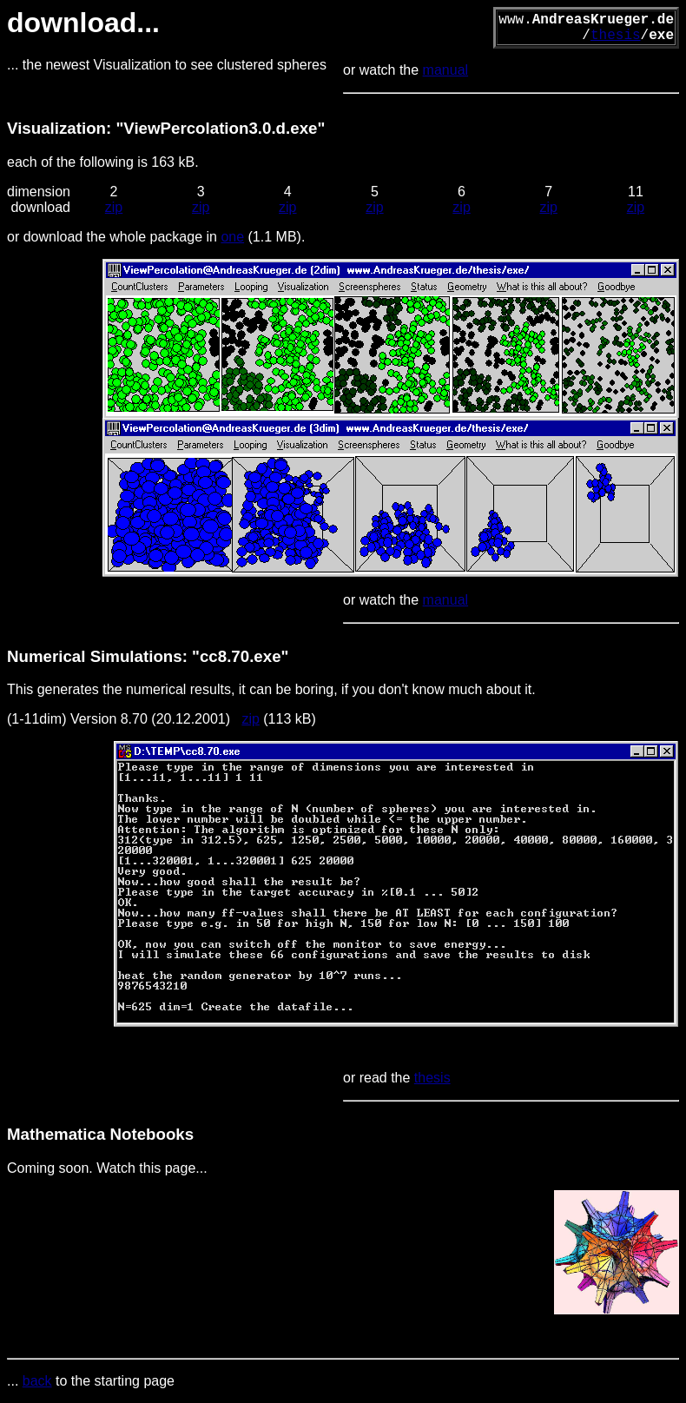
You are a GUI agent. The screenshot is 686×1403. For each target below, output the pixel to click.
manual (445, 70)
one (232, 236)
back (37, 1380)
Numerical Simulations (94, 656)
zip (113, 207)
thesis (615, 35)
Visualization (56, 128)
